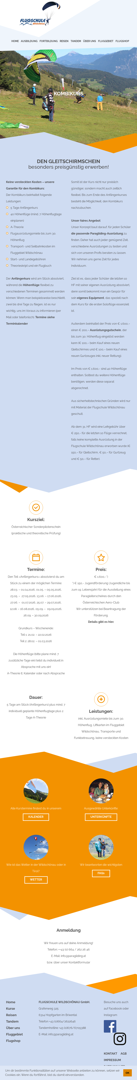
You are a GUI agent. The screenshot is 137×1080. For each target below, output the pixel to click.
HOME (15, 41)
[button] (85, 1075)
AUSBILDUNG (29, 41)
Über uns (13, 1028)
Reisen (11, 1015)
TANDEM (76, 41)
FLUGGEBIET (105, 41)
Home (10, 1002)
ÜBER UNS (89, 41)
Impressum (112, 1060)
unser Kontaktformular (75, 962)
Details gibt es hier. (101, 622)
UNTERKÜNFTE (101, 816)
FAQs (101, 873)
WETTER (36, 879)
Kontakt (110, 1053)
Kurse (10, 1008)
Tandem (12, 1021)
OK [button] (128, 1072)
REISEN (64, 41)
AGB (124, 1053)
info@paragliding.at (73, 956)
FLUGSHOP (122, 41)
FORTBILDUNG (49, 41)
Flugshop (13, 1041)
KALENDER (36, 816)
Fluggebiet (14, 1034)
